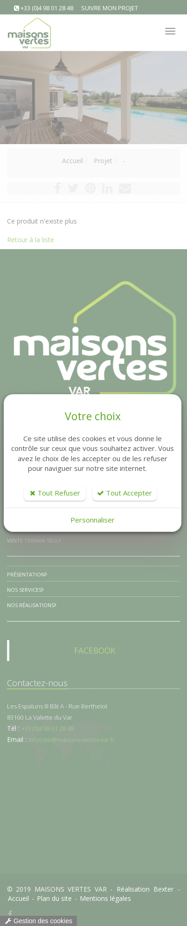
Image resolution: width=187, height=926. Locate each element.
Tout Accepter (124, 492)
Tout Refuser (55, 492)
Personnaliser (92, 519)
